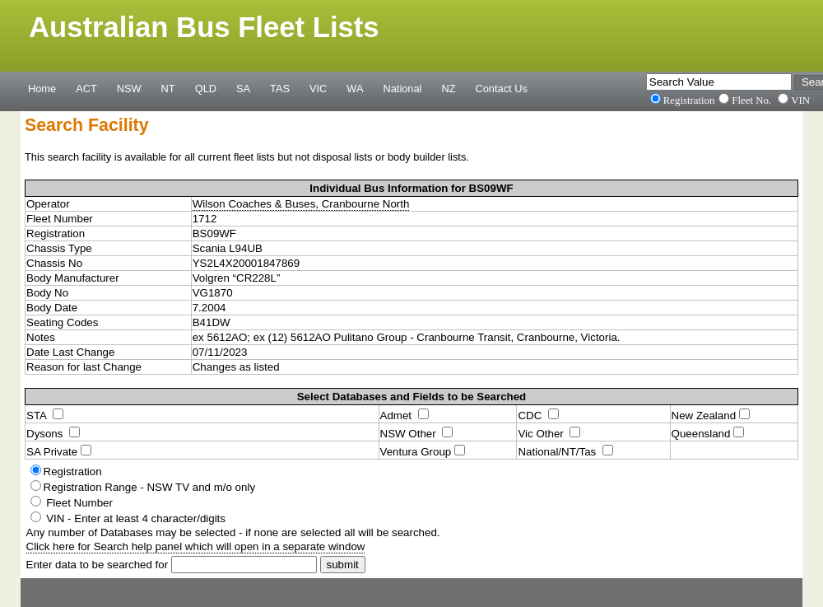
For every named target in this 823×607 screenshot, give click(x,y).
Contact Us (502, 88)
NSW (129, 88)
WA (354, 88)
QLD (205, 88)
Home (42, 88)
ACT (86, 88)
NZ (448, 88)
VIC (318, 88)
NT (168, 88)
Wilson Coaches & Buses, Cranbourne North (301, 204)
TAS (280, 88)
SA (243, 88)
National (403, 88)
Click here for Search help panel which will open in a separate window (195, 546)
